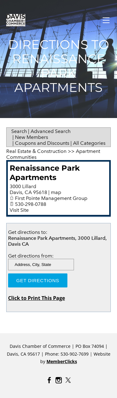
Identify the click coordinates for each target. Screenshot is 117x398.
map (56, 192)
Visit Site (19, 210)
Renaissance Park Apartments (45, 172)
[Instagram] (59, 380)
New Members (31, 137)
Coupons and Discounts (42, 143)
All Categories (89, 143)
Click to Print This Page (36, 298)
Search (19, 131)
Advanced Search (51, 131)
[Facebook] (49, 380)
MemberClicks (61, 361)
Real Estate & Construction (36, 151)
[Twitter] (68, 380)
